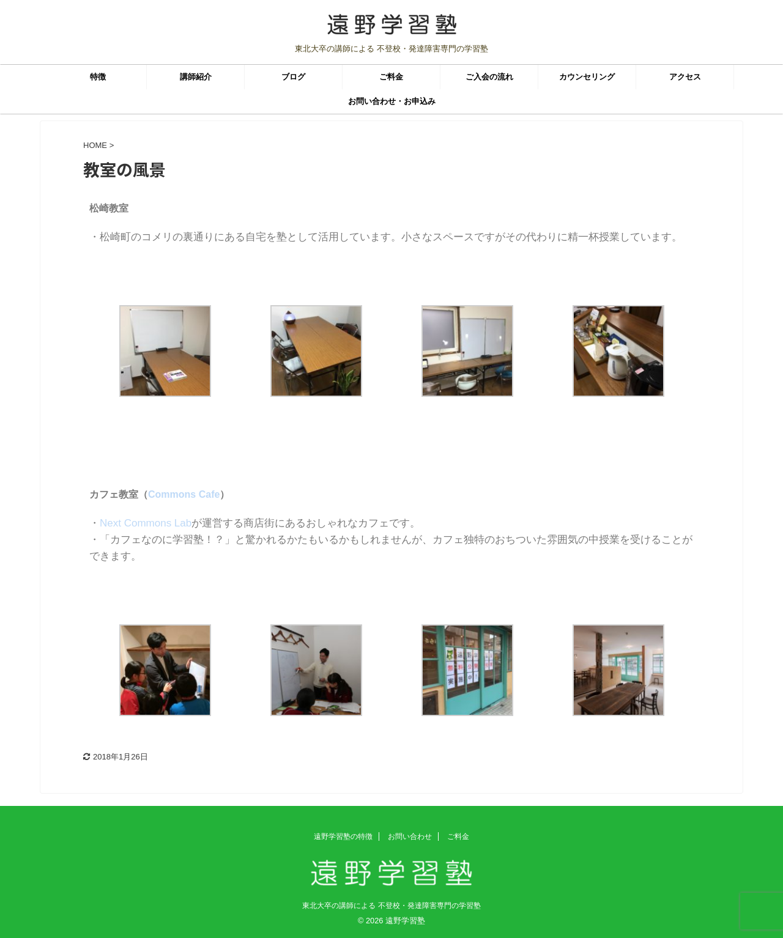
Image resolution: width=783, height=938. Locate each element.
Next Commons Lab (145, 523)
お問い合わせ (410, 836)
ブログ (293, 76)
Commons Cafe (184, 494)
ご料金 (391, 76)
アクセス (685, 76)
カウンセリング (587, 76)
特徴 (98, 76)
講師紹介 (196, 76)
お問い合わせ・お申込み (392, 101)
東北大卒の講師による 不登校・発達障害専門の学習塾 (391, 905)
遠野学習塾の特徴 (343, 836)
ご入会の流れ (489, 76)
